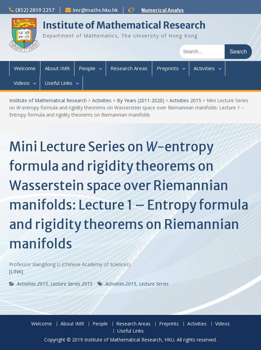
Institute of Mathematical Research (124, 25)
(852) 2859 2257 (35, 10)
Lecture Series (154, 283)
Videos (22, 82)
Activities (204, 68)
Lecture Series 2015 (71, 283)
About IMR (57, 68)
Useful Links (58, 82)
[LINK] (16, 271)
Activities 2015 (185, 100)
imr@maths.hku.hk (95, 10)
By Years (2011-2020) (140, 100)
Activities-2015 (120, 283)
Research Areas (128, 68)
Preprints (168, 68)
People (87, 68)
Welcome (25, 68)
